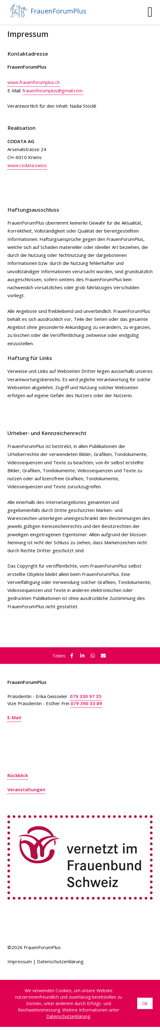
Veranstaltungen (26, 789)
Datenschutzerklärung (60, 961)
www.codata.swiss (27, 165)
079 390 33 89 (86, 703)
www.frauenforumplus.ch (33, 82)
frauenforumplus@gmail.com (53, 90)
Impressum (19, 961)
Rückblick (17, 775)
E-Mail (14, 717)
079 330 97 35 (85, 696)
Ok (145, 1003)
